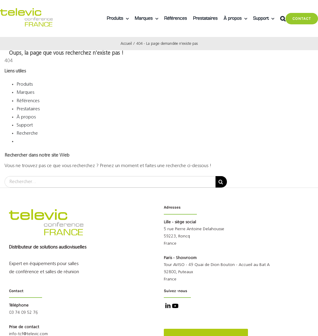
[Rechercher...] (110, 182)
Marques (25, 92)
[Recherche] (221, 182)
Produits (25, 84)
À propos (26, 117)
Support (25, 125)
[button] (283, 18)
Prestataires (28, 109)
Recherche (27, 133)
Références (28, 101)
